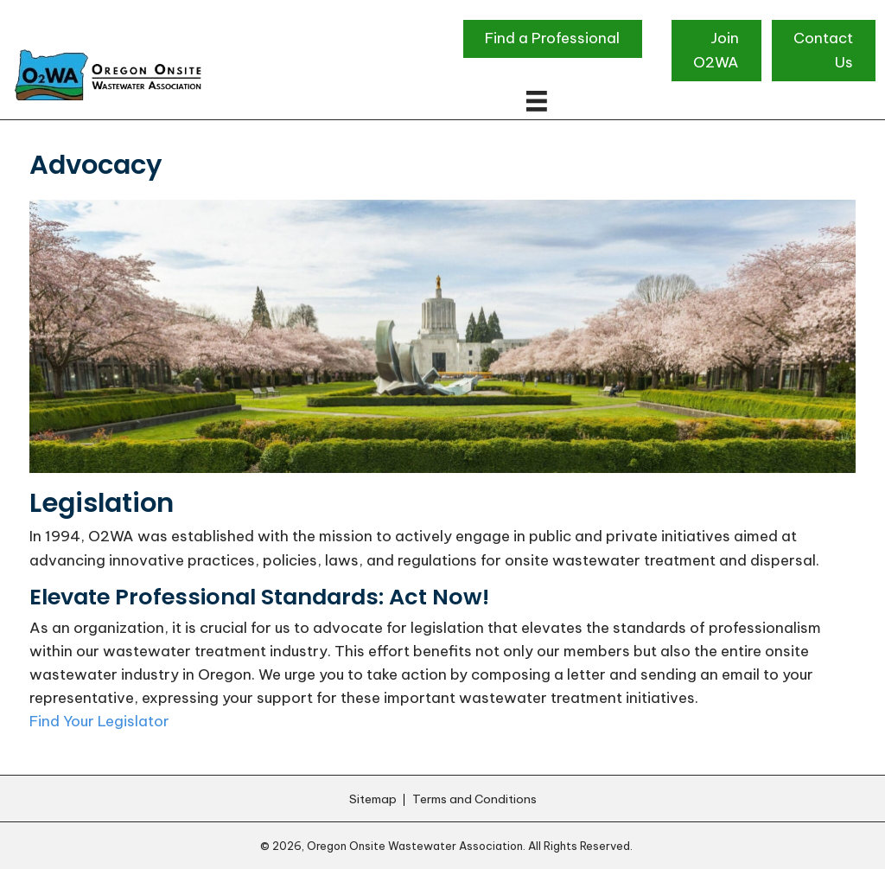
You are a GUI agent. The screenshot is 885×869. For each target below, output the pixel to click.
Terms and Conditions (474, 800)
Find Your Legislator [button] (99, 721)
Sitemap (373, 800)
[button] (552, 39)
